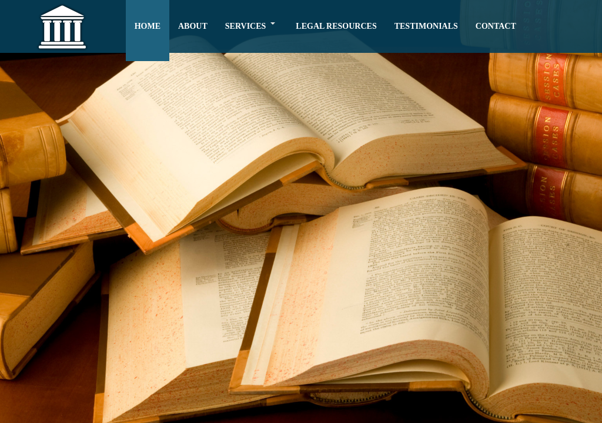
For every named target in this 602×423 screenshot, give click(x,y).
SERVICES (245, 26)
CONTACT (496, 26)
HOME (147, 26)
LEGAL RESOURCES (336, 26)
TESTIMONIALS (426, 26)
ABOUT (193, 26)
